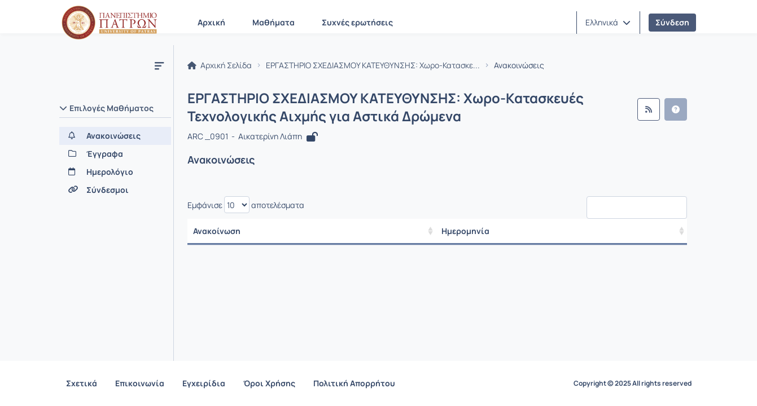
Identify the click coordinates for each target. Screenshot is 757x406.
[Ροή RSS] (648, 109)
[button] (608, 22)
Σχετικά (81, 383)
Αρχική (211, 22)
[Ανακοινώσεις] (115, 136)
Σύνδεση (672, 22)
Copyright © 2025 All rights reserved (633, 383)
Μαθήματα (273, 22)
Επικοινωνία (139, 383)
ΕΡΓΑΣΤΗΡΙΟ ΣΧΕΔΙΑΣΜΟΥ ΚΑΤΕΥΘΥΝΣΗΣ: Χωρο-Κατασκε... (373, 65)
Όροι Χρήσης (269, 383)
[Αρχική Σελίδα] (109, 22)
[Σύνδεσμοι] (115, 190)
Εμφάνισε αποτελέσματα (245, 204)
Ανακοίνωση (216, 231)
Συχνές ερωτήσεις (357, 22)
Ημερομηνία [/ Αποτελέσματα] (465, 231)
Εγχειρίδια (203, 383)
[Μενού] (159, 65)
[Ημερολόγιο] (115, 172)
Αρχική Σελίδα (219, 65)
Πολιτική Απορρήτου (354, 383)
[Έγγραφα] (115, 154)
